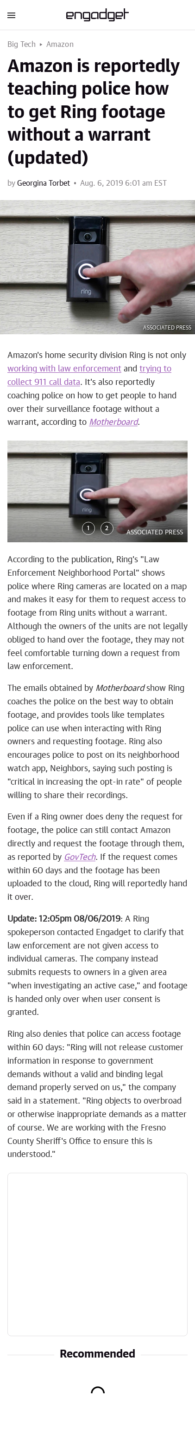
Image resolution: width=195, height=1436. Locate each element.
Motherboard (113, 422)
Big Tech (21, 44)
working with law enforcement (64, 369)
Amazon (60, 44)
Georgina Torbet (43, 183)
